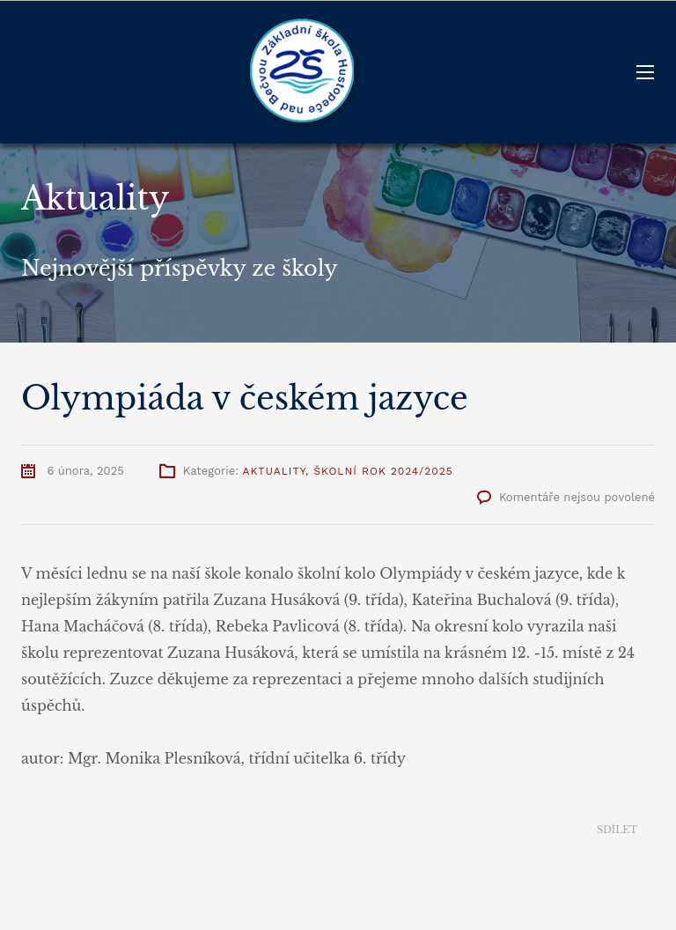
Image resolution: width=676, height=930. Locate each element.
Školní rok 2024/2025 (383, 471)
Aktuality (273, 471)
